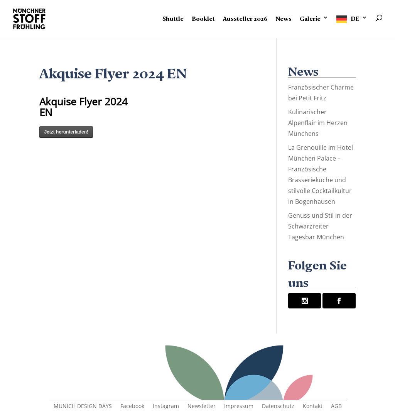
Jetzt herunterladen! (66, 132)
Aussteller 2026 (245, 17)
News (283, 17)
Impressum (238, 406)
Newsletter (201, 406)
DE (355, 17)
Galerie (310, 17)
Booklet (203, 17)
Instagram (166, 406)
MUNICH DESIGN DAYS (83, 406)
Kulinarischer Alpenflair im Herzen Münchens (318, 123)
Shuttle (173, 17)
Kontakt (312, 406)
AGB (336, 406)
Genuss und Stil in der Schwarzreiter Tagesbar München (320, 226)
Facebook (132, 406)
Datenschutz (278, 406)
